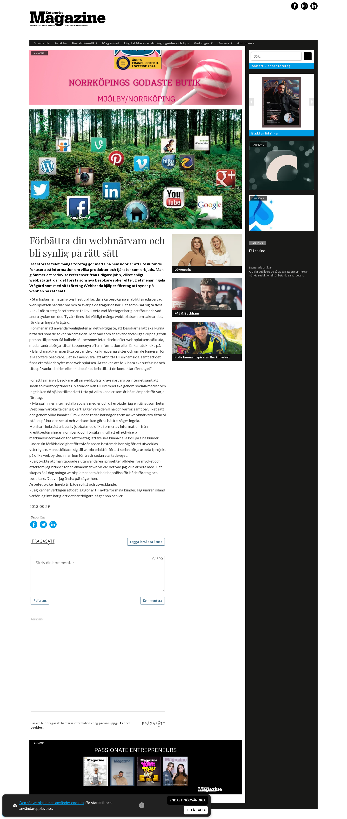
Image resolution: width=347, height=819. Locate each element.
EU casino (257, 250)
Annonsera (245, 43)
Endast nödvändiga (188, 802)
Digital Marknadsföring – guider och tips (156, 43)
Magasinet (110, 43)
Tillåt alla (196, 811)
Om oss (224, 43)
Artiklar (60, 43)
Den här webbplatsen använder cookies (51, 803)
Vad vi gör (203, 43)
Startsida (42, 43)
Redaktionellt (84, 43)
